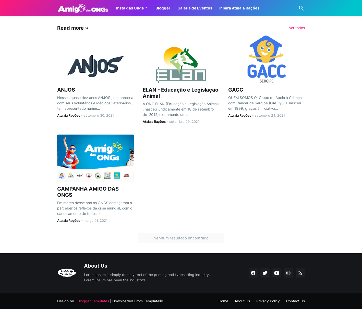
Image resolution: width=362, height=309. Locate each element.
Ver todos (297, 28)
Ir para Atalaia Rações (239, 8)
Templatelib (153, 301)
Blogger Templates (93, 301)
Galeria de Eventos (194, 8)
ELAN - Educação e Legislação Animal (180, 93)
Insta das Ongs (130, 8)
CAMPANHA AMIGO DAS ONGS (88, 192)
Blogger (162, 8)
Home (223, 301)
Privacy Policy (268, 301)
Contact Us (295, 301)
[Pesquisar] (300, 8)
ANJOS (66, 90)
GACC (235, 90)
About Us (242, 301)
